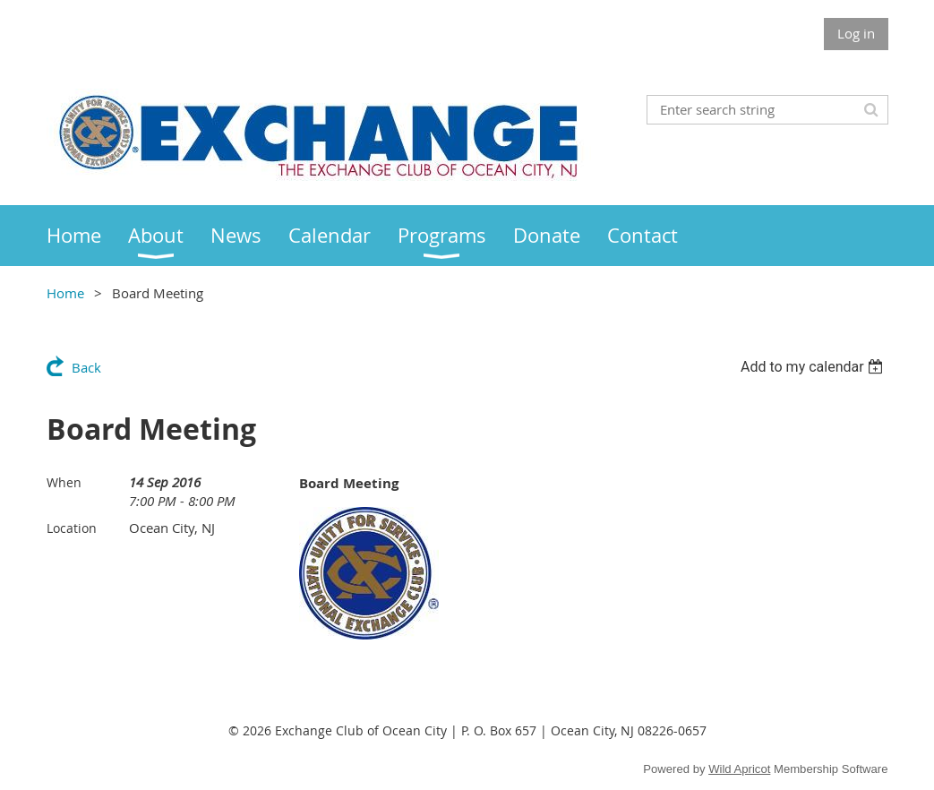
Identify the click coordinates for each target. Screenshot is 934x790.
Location (72, 528)
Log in (856, 33)
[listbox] (814, 367)
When (64, 482)
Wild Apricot (739, 769)
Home (65, 293)
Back (86, 367)
